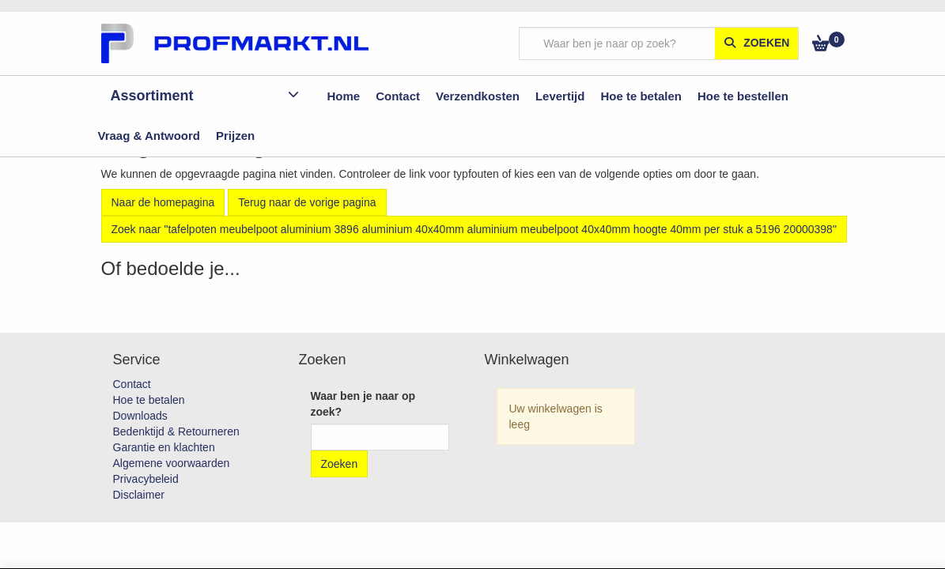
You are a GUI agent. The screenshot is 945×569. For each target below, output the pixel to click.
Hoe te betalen (149, 400)
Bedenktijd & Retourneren (176, 431)
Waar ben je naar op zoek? (363, 404)
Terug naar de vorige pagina (307, 202)
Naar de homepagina (163, 202)
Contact (132, 384)
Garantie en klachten (164, 447)
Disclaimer (138, 494)
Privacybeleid (146, 479)
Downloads (140, 415)
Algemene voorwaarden (171, 463)
